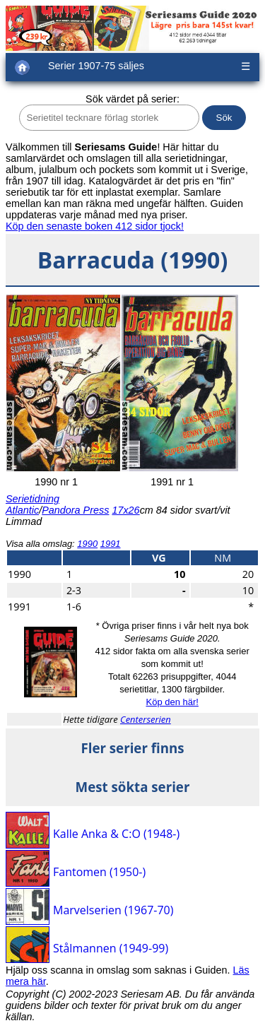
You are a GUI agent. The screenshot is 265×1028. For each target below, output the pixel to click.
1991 (110, 543)
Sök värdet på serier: (132, 99)
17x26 (125, 510)
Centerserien (145, 719)
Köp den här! (172, 702)
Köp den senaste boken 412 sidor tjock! (95, 226)
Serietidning (32, 498)
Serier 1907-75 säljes (96, 65)
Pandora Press (75, 510)
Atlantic (22, 510)
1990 (87, 543)
